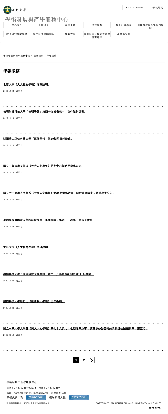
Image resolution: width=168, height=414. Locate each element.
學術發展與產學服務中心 (16, 55)
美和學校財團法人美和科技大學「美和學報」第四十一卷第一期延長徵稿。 (49, 220)
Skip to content (135, 7)
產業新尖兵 (123, 34)
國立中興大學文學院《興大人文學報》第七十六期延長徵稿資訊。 (43, 165)
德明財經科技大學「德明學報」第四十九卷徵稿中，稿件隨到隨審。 (45, 111)
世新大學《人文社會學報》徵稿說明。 (27, 84)
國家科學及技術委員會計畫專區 (97, 36)
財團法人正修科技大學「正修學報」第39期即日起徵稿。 (38, 138)
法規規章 (97, 25)
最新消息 (43, 25)
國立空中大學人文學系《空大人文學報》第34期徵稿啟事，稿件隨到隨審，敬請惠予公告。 (59, 193)
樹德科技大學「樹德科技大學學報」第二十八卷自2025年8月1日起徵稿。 (48, 274)
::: (117, 7)
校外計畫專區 (124, 25)
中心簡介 (17, 25)
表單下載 (70, 25)
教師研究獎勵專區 (16, 34)
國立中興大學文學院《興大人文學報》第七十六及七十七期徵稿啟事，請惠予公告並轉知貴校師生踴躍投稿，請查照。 (75, 328)
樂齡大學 (70, 34)
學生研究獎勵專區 (43, 34)
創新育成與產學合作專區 (150, 27)
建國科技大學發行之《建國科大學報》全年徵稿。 (34, 301)
